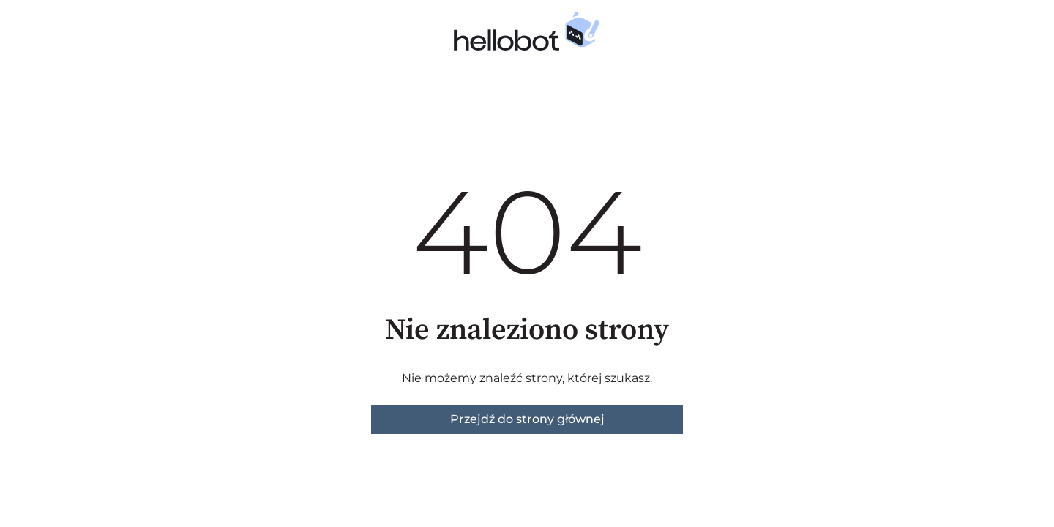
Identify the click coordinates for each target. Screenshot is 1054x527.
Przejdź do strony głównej (527, 419)
